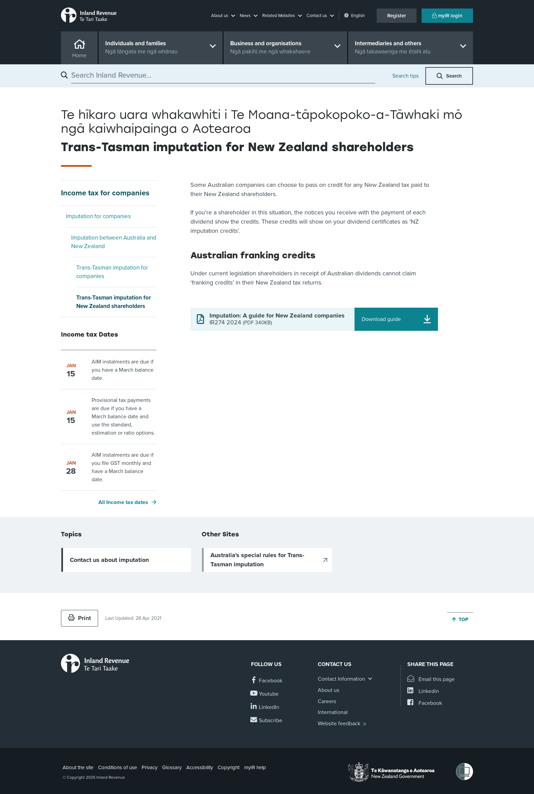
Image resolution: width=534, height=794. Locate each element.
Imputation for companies (98, 216)
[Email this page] (431, 679)
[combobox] (223, 75)
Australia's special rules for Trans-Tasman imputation (257, 559)
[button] (223, 15)
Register (396, 16)
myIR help (255, 767)
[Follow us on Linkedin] (265, 707)
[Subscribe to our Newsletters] (266, 720)
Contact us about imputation (109, 560)
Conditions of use (117, 767)
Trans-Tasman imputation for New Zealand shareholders (113, 302)
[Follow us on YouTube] (265, 694)
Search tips (405, 75)
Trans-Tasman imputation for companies (112, 272)
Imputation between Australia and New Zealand (113, 242)
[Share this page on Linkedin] (423, 691)
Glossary (172, 767)
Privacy (149, 767)
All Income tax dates (123, 502)
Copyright (228, 767)
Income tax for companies (105, 193)
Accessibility (199, 767)
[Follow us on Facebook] (266, 681)
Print (79, 618)
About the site (78, 767)
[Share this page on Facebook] (424, 703)
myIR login (447, 16)
